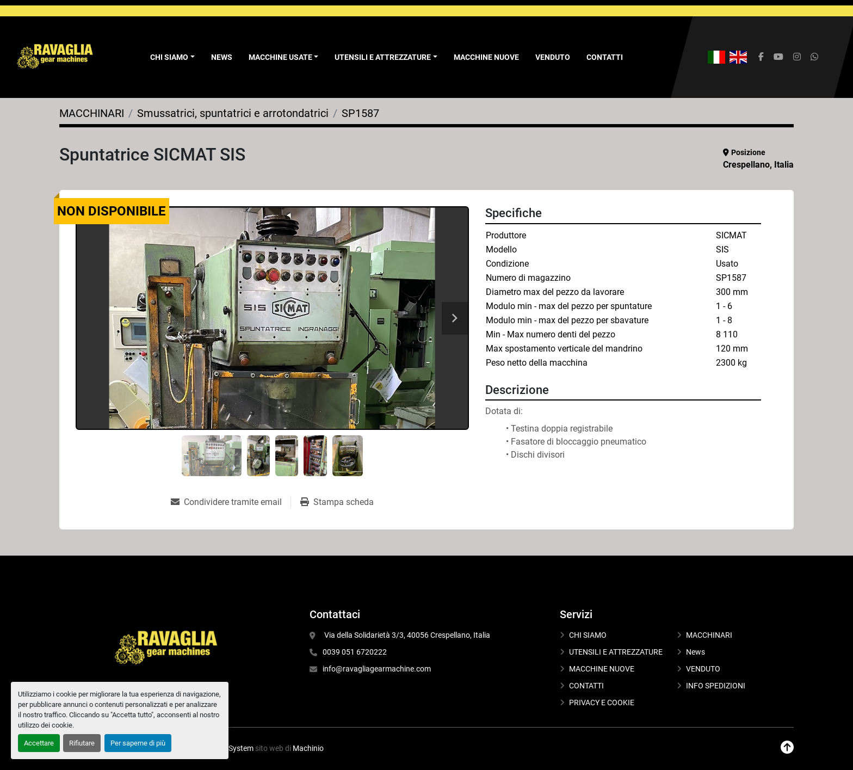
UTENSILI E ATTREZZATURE (383, 57)
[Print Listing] (337, 502)
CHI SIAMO (588, 635)
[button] (284, 57)
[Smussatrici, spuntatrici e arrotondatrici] (233, 113)
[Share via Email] (230, 502)
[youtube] (778, 57)
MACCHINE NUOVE (486, 57)
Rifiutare (82, 743)
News (221, 57)
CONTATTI (604, 57)
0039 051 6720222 (355, 652)
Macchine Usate (280, 57)
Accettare (39, 743)
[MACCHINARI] (91, 113)
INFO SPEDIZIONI (715, 685)
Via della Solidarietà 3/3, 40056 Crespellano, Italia (406, 635)
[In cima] (787, 747)
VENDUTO (552, 57)
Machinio (308, 748)
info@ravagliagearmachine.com (377, 668)
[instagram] (797, 57)
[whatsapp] (814, 57)
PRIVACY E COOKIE (601, 702)
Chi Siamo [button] (169, 57)
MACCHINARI (709, 635)
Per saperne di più (137, 743)
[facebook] (761, 57)
